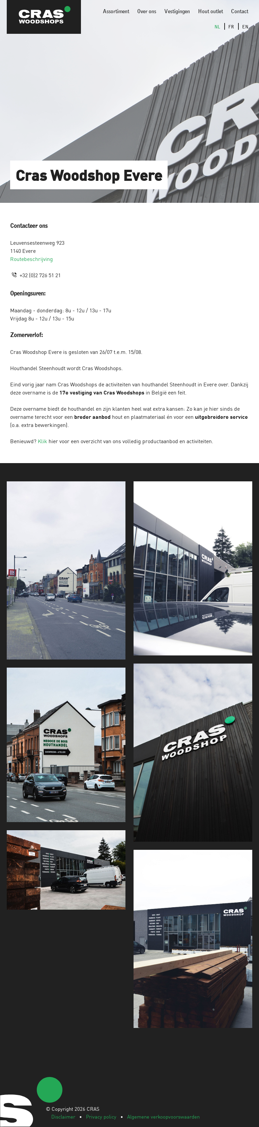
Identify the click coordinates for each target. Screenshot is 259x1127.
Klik (42, 441)
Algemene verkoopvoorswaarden (163, 1116)
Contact (239, 11)
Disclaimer (63, 1116)
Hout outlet (210, 11)
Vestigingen (177, 11)
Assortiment (116, 11)
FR (231, 26)
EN (245, 26)
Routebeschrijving (31, 259)
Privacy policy (101, 1116)
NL (217, 26)
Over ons (146, 11)
